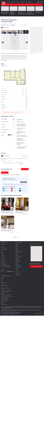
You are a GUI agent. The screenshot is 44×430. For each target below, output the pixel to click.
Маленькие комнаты (18, 256)
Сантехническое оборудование (5, 294)
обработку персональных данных (13, 184)
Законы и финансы (4, 304)
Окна (2, 281)
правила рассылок (23, 184)
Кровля (2, 278)
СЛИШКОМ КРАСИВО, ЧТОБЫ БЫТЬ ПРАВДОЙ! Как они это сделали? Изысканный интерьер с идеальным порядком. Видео (30, 14)
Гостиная (16, 249)
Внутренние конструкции (4, 285)
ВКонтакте (5, 190)
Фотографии (12, 25)
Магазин (8, 2)
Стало (6, 65)
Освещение (2, 293)
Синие (16, 162)
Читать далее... (3, 60)
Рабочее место (17, 257)
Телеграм (5, 188)
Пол (1, 286)
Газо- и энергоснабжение (5, 292)
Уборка (16, 269)
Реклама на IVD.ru (32, 53)
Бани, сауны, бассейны (4, 297)
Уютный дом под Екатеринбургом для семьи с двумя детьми (7, 230)
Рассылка (3, 247)
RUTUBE (21, 190)
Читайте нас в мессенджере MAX (38, 12)
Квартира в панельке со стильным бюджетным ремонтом (22, 212)
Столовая (16, 248)
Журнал (12, 2)
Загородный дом (17, 265)
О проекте (3, 25)
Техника (2, 302)
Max (21, 188)
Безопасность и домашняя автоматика (7, 296)
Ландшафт (17, 273)
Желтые (9, 162)
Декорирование (17, 261)
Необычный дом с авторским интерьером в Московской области (7, 212)
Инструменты (3, 301)
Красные (13, 162)
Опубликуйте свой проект (36, 266)
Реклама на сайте (3, 262)
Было (2, 65)
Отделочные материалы (4, 300)
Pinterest (13, 188)
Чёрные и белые (20, 162)
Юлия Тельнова (6, 27)
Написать (5, 172)
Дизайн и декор (21, 4)
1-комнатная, (24, 213)
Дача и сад (36, 4)
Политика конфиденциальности (6, 266)
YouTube (13, 190)
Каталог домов (3, 244)
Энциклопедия (28, 2)
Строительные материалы (5, 298)
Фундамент (2, 277)
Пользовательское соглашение (5, 265)
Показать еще (15, 237)
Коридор (16, 268)
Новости (17, 2)
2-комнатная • (3, 23)
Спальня (16, 245)
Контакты (3, 269)
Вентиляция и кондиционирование (6, 290)
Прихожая (17, 252)
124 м (13, 213)
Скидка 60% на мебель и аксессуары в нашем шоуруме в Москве (5, 12)
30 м (28, 213)
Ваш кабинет (38, 2)
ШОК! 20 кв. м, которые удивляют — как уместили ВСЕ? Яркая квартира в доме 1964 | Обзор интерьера (22, 13)
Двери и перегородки (4, 282)
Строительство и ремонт (29, 4)
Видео (40, 4)
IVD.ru (3, 306)
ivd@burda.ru (21, 158)
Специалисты (15, 4)
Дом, (11, 213)
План (8, 25)
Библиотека (17, 260)
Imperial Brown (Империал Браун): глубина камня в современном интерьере (13, 13)
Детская (16, 253)
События (22, 2)
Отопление (2, 289)
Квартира (5, 162)
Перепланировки (9, 4)
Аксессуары (17, 264)
